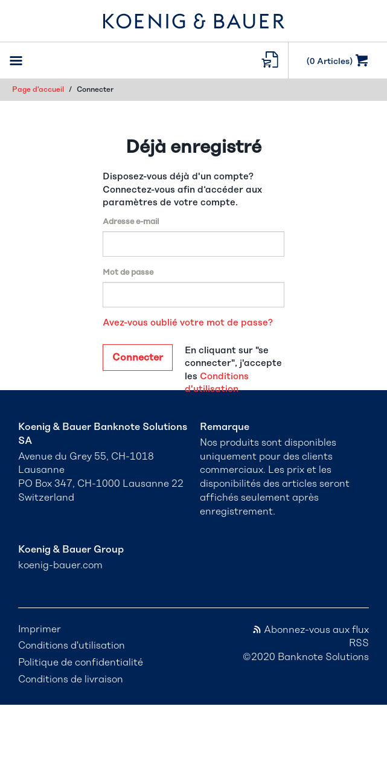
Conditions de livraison (70, 679)
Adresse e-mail (131, 222)
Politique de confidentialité (80, 662)
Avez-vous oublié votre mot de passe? (188, 322)
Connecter (137, 357)
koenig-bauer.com (60, 565)
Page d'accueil (38, 89)
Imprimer (39, 629)
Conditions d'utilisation (71, 645)
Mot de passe (128, 273)
